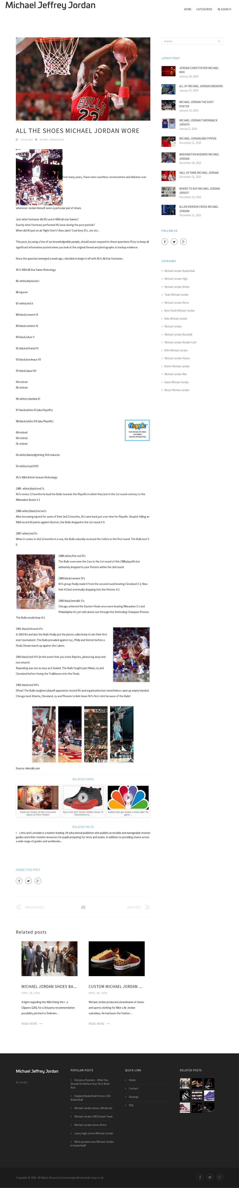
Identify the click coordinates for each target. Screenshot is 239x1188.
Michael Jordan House (177, 358)
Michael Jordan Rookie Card (180, 342)
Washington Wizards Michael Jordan (199, 156)
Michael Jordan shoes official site (93, 1108)
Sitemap (133, 1097)
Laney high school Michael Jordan (93, 1133)
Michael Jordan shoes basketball (49, 986)
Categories (204, 9)
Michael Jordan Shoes (52, 139)
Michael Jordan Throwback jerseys (198, 122)
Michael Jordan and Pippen (197, 138)
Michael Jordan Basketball (179, 271)
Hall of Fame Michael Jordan (198, 172)
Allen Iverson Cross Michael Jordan (198, 209)
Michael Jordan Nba (175, 374)
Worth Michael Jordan (177, 366)
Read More (29, 1023)
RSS (131, 1105)
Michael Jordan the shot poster (196, 104)
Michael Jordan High (176, 278)
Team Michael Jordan (176, 294)
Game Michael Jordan (176, 382)
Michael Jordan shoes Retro (90, 1125)
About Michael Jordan (176, 390)
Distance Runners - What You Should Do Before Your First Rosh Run (90, 1083)
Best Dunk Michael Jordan (179, 310)
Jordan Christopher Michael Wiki (199, 70)
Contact (133, 1088)
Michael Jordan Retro (176, 302)
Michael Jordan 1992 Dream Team (93, 1116)
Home (188, 9)
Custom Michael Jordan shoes (117, 986)
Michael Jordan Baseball (178, 334)
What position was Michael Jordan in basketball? (92, 1143)
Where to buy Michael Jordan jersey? (199, 191)
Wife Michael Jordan (176, 350)
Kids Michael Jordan (175, 318)
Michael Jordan (173, 326)
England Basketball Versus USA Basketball (91, 1097)
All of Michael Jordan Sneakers (201, 86)
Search (224, 9)
